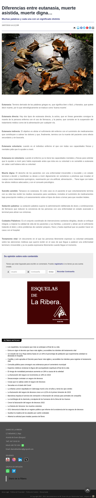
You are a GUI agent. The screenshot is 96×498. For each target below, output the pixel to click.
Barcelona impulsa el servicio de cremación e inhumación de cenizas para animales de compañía (44, 396)
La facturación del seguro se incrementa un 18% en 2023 (29, 375)
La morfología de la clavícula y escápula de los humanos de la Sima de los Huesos (39, 399)
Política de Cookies (32, 492)
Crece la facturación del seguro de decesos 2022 (26, 403)
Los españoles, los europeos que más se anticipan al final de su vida (34, 347)
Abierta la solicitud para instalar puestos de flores (26, 416)
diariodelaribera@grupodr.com (22, 449)
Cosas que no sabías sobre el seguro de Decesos (26, 382)
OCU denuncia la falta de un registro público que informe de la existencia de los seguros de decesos (45, 409)
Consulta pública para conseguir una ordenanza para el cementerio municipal (37, 365)
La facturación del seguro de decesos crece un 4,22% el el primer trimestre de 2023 (39, 392)
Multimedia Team (77, 496)
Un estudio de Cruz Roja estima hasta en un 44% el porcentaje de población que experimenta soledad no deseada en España (47, 355)
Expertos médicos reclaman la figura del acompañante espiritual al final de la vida (38, 368)
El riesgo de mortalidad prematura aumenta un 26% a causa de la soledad (36, 371)
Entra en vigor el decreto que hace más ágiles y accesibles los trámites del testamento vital (42, 350)
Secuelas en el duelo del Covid (19, 385)
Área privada (44, 492)
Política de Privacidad (17, 492)
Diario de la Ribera (17, 478)
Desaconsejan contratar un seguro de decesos (25, 378)
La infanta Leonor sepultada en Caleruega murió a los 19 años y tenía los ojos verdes (40, 389)
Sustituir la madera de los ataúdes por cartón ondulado (28, 413)
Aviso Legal (5, 492)
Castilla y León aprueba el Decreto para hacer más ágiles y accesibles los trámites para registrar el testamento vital (49, 360)
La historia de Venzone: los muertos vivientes (25, 406)
